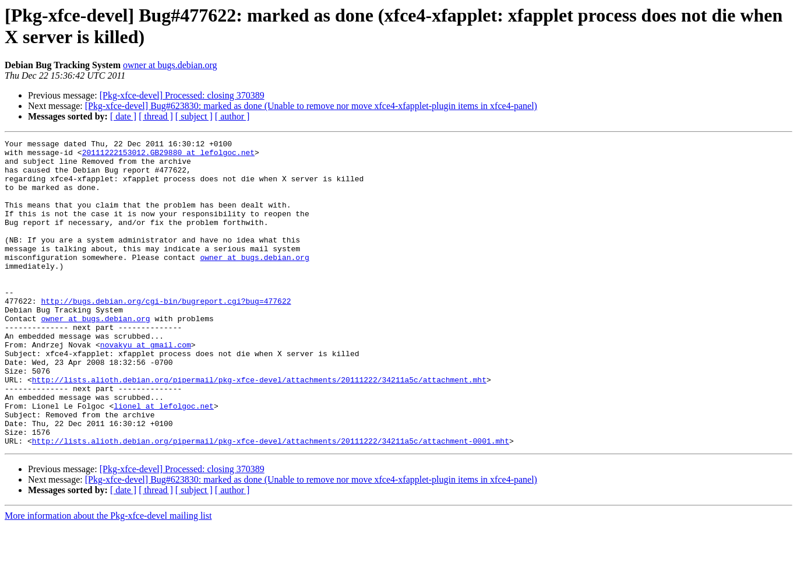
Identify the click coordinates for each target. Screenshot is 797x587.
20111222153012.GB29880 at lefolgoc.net (168, 155)
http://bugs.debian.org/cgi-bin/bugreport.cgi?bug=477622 (166, 334)
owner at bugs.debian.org (170, 65)
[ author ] (232, 116)
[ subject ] (194, 116)
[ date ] (123, 116)
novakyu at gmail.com (145, 386)
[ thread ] (156, 116)
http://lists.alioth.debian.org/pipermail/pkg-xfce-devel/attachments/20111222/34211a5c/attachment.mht (259, 428)
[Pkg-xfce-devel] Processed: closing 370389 (182, 95)
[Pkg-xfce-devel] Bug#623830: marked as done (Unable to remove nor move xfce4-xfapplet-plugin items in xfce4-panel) (311, 106)
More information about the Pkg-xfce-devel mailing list (108, 577)
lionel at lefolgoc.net (164, 460)
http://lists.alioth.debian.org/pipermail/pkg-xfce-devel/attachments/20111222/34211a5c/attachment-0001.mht (270, 502)
